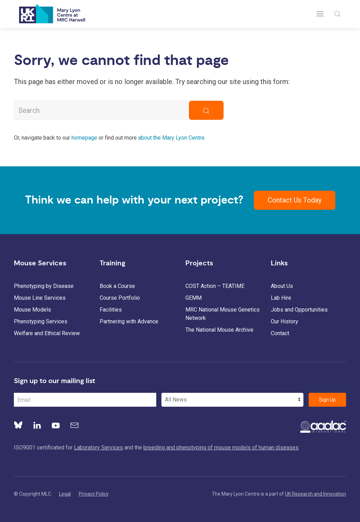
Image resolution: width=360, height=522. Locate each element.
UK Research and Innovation (315, 494)
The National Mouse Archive (219, 329)
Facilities (111, 309)
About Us (282, 286)
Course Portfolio (120, 298)
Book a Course (117, 286)
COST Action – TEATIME (214, 286)
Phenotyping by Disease (44, 286)
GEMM (193, 298)
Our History (284, 321)
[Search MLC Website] (100, 110)
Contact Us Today (294, 200)
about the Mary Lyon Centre (171, 137)
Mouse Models (32, 309)
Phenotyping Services (40, 321)
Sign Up (327, 400)
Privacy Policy (94, 494)
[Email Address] (85, 400)
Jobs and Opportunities (299, 309)
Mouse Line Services (40, 298)
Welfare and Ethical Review (47, 333)
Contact (280, 333)
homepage (84, 137)
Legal (65, 494)
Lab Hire (281, 298)
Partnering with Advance (129, 321)
